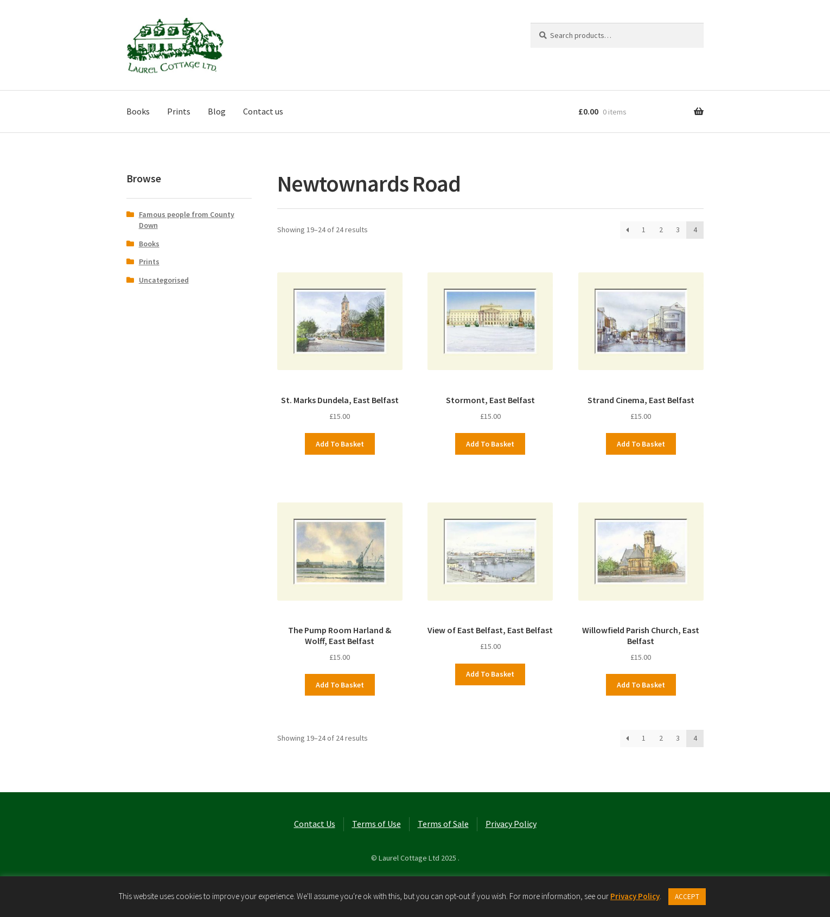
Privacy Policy (511, 823)
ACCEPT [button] (687, 896)
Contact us (263, 111)
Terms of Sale (443, 823)
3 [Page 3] (678, 229)
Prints (178, 111)
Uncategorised (164, 280)
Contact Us (314, 823)
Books (138, 111)
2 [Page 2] (661, 229)
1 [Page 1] (644, 229)
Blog (217, 111)
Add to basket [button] (340, 444)
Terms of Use (376, 823)
